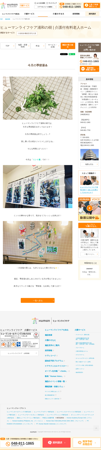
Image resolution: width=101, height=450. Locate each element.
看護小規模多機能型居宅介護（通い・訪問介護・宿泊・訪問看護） (85, 344)
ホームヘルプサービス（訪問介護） (85, 358)
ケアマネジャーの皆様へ (45, 7)
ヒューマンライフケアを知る (56, 330)
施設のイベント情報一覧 (55, 382)
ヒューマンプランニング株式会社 (57, 415)
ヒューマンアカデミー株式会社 (44, 412)
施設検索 (7, 19)
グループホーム (80, 348)
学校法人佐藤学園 (48, 418)
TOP (1, 19)
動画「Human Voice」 (54, 377)
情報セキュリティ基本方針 (52, 399)
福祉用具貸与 (79, 373)
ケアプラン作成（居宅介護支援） (85, 366)
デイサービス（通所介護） (83, 335)
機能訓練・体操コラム (54, 387)
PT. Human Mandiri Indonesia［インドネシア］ (51, 424)
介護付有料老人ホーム (82, 351)
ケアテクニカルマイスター (56, 366)
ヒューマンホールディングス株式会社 (19, 412)
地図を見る (89, 164)
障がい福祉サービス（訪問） (83, 362)
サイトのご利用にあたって (52, 392)
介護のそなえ (50, 341)
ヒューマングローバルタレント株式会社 (31, 415)
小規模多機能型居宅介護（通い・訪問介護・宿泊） (82, 339)
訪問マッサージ (80, 369)
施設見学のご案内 (52, 346)
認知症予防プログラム (54, 361)
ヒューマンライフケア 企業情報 (18, 354)
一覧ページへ (89, 254)
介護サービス (80, 330)
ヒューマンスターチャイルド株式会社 (69, 412)
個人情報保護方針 (50, 395)
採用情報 (48, 351)
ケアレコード (50, 356)
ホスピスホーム (80, 355)
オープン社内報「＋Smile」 (56, 372)
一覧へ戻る (38, 301)
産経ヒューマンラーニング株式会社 (28, 418)
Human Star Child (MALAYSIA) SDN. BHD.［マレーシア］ (65, 421)
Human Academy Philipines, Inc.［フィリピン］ (28, 421)
